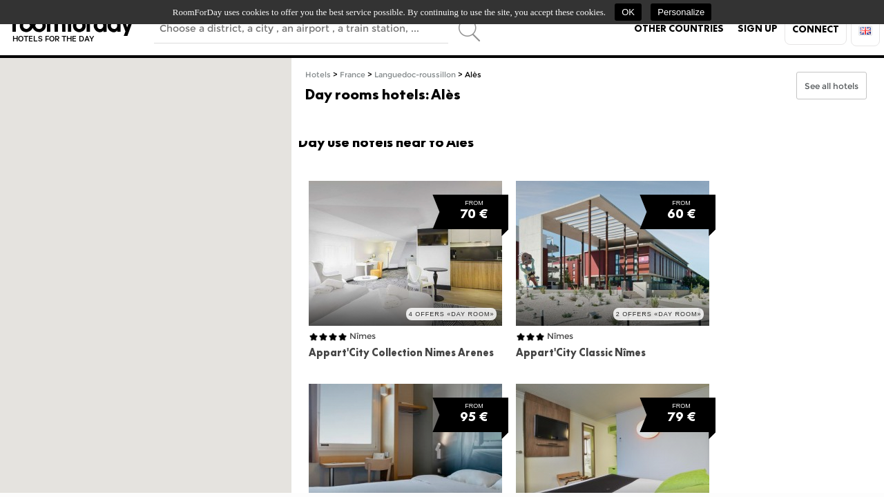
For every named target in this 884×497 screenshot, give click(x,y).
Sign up (758, 28)
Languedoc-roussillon (415, 74)
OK (628, 12)
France (352, 74)
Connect (815, 29)
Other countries (679, 28)
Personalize (680, 12)
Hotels (318, 74)
